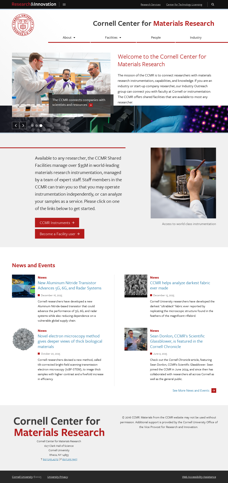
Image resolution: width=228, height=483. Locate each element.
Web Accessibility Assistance (199, 477)
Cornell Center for (153, 23)
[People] (155, 38)
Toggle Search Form (213, 4)
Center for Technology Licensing (184, 4)
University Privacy (57, 477)
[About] (69, 38)
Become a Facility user (57, 233)
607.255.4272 (50, 459)
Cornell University (22, 477)
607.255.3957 (69, 459)
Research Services (150, 4)
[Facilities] (113, 38)
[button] (15, 125)
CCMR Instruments (55, 222)
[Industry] (195, 38)
